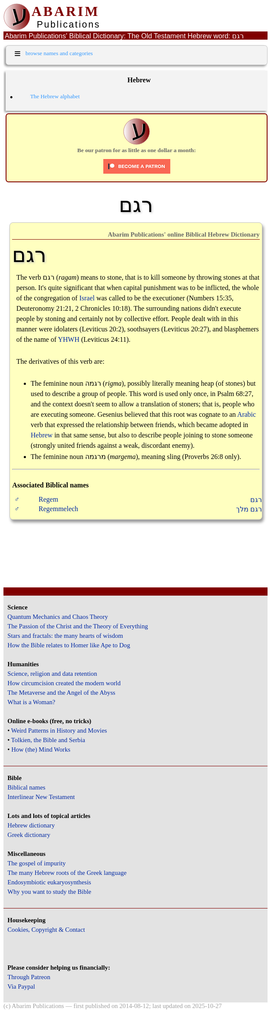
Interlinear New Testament (41, 796)
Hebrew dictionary (30, 825)
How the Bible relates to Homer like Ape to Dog (68, 645)
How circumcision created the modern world (64, 683)
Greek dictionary (28, 834)
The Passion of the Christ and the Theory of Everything (77, 626)
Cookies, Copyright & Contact (46, 929)
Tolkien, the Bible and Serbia (48, 740)
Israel (87, 298)
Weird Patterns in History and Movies (59, 730)
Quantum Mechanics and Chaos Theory (57, 616)
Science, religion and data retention (52, 673)
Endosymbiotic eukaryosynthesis (49, 882)
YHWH (69, 339)
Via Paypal (21, 986)
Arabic (246, 414)
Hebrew (42, 435)
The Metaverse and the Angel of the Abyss (61, 692)
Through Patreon (28, 977)
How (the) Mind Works (40, 749)
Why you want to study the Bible (49, 891)
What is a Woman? (31, 702)
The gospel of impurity (36, 863)
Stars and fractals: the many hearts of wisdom (65, 635)
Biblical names (26, 787)
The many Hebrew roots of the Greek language (67, 872)
